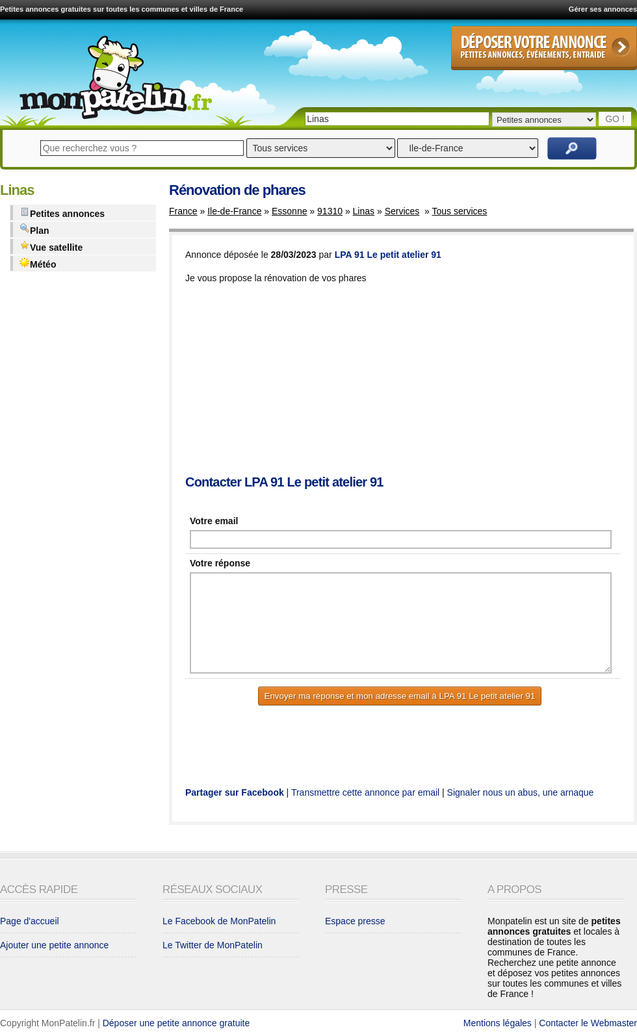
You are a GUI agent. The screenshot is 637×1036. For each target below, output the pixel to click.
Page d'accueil (29, 921)
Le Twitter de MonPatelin (212, 945)
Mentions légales (497, 1023)
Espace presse (355, 921)
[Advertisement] (273, 380)
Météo (38, 263)
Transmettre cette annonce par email (365, 792)
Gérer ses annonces (603, 9)
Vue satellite (51, 246)
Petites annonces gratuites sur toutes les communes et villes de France (121, 9)
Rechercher (572, 148)
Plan (34, 229)
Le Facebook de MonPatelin (219, 921)
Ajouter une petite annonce (54, 945)
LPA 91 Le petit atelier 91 (388, 254)
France (183, 211)
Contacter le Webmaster (588, 1023)
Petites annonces (62, 213)
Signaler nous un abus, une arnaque (520, 792)
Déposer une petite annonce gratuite (176, 1023)
